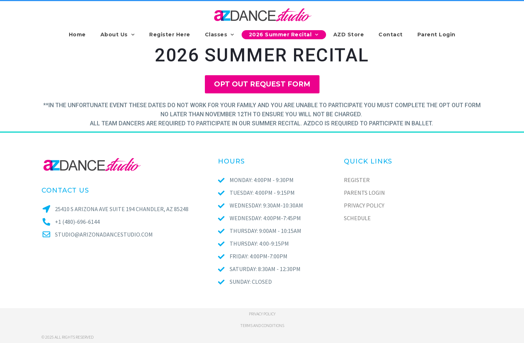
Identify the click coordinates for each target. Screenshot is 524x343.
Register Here (169, 34)
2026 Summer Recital (284, 34)
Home (77, 34)
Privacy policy (262, 313)
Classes (219, 34)
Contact (390, 34)
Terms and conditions (262, 325)
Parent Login (436, 34)
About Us (117, 34)
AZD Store (348, 34)
